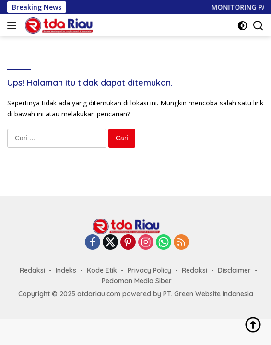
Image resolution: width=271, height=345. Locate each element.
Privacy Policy (149, 270)
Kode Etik (102, 270)
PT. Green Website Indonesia (208, 293)
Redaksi (32, 270)
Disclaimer (234, 270)
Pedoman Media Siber (137, 280)
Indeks (66, 270)
